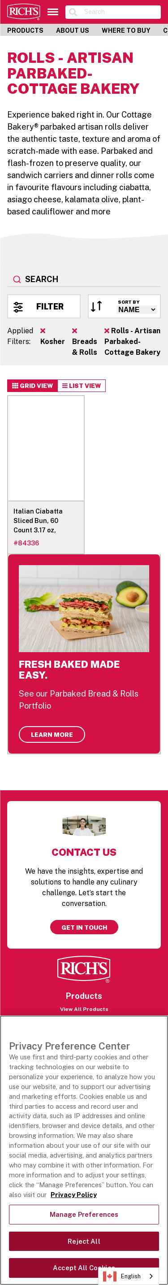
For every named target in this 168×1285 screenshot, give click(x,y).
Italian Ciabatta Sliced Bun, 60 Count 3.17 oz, (38, 521)
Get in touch (84, 927)
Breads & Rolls (84, 342)
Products (25, 30)
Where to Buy (126, 30)
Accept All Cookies (84, 1268)
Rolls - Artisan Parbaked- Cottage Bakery (132, 342)
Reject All (84, 1241)
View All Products (84, 1009)
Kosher (52, 336)
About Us (72, 30)
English (122, 1276)
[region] (84, 1150)
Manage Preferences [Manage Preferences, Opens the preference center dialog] (84, 1214)
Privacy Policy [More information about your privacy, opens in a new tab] (74, 1194)
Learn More (52, 734)
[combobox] (84, 280)
